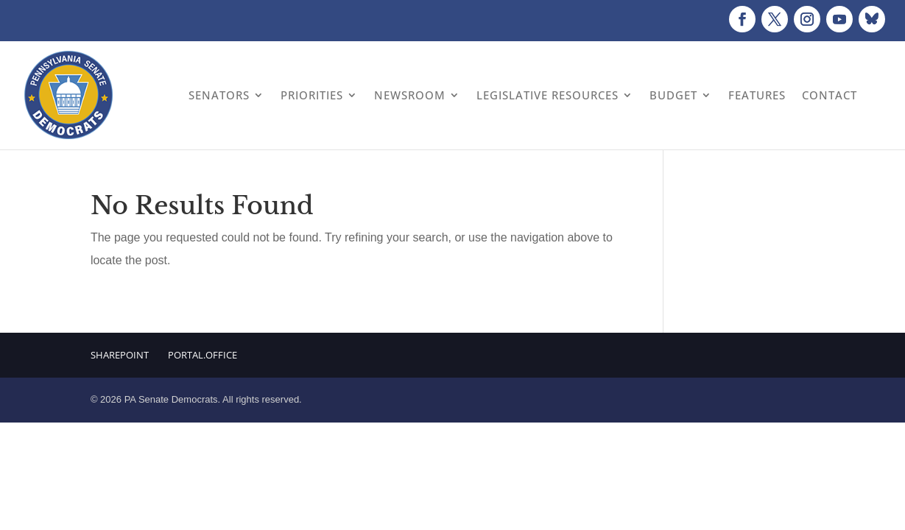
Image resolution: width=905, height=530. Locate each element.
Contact (829, 95)
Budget (673, 95)
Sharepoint (120, 354)
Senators (219, 95)
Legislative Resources (547, 95)
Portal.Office (202, 354)
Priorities (312, 95)
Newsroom (410, 95)
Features (757, 95)
